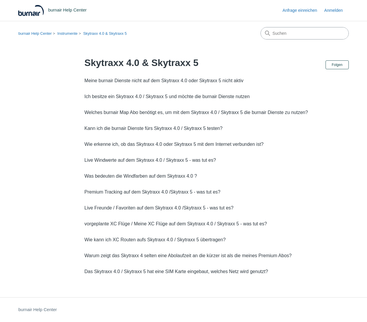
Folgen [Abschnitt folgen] (337, 65)
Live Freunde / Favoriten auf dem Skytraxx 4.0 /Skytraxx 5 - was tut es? (158, 207)
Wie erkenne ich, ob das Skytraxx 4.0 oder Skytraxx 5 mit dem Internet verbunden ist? (173, 144)
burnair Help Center (34, 33)
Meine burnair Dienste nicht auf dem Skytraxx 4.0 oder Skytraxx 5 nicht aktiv (163, 80)
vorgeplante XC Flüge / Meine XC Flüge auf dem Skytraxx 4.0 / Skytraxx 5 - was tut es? (175, 223)
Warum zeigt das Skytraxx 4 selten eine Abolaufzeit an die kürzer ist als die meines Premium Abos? (188, 255)
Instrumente (67, 33)
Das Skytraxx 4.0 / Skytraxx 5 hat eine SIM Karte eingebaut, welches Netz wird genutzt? (176, 271)
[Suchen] (304, 33)
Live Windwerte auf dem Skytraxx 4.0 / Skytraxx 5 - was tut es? (150, 160)
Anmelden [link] (333, 10)
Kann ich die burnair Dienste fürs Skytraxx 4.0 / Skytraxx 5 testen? (153, 128)
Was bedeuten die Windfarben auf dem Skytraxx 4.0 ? (140, 176)
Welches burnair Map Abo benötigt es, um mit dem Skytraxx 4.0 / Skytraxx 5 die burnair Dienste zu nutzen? (196, 112)
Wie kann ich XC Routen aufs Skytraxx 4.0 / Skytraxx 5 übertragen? (155, 239)
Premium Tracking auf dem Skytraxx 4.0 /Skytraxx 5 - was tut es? (152, 191)
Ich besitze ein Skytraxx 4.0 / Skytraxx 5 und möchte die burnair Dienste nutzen (167, 96)
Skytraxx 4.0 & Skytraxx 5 (105, 33)
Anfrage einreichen (300, 10)
